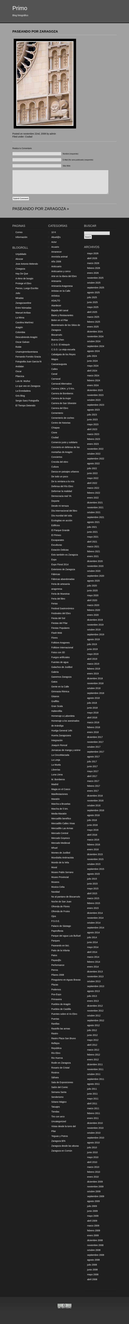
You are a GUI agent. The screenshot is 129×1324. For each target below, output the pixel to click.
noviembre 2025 (95, 278)
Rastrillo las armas (60, 1028)
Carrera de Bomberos (62, 393)
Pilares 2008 (57, 975)
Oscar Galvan (22, 342)
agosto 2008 (93, 1260)
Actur (54, 242)
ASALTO (55, 300)
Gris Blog (20, 395)
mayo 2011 (92, 1098)
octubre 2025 (93, 282)
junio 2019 (92, 649)
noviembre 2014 (95, 918)
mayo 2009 (92, 1216)
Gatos (54, 681)
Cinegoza (20, 268)
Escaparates (57, 540)
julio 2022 (92, 468)
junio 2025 (92, 302)
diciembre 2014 (95, 913)
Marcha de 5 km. (59, 808)
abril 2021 (92, 541)
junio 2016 (92, 825)
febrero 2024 (93, 380)
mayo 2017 (92, 771)
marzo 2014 (93, 957)
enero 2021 (93, 556)
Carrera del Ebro (59, 408)
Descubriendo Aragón (26, 337)
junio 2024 (92, 361)
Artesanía (56, 281)
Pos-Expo (56, 994)
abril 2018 (92, 717)
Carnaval (55, 378)
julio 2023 (92, 414)
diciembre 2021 (95, 502)
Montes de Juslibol (60, 852)
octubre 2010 (93, 1133)
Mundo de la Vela (60, 862)
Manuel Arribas (23, 312)
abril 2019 (92, 659)
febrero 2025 (93, 321)
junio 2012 (92, 1035)
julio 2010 (92, 1147)
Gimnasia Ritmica (60, 691)
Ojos (53, 916)
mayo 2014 (92, 947)
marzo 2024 (93, 375)
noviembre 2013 (95, 976)
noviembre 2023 (95, 395)
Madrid (54, 784)
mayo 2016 (92, 830)
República (56, 1048)
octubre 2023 (93, 400)
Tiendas (55, 1111)
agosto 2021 (93, 522)
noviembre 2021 (95, 507)
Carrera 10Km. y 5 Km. (63, 388)
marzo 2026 (93, 263)
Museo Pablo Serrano (62, 872)
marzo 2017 (93, 781)
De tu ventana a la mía (62, 481)
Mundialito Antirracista (62, 857)
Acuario (55, 247)
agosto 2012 (93, 1025)
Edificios (55, 525)
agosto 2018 (93, 698)
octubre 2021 (93, 512)
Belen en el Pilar (59, 320)
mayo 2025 (92, 307)
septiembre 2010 (95, 1137)
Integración (57, 740)
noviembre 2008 (95, 1245)
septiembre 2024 (95, 346)
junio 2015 (92, 883)
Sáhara (55, 1077)
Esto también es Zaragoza (64, 554)
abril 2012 (92, 1045)
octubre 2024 (93, 341)
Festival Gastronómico (62, 608)
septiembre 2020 (95, 576)
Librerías (55, 769)
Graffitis (55, 701)
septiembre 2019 (95, 634)
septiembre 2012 (95, 1020)
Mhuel (54, 848)
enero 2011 (93, 1118)
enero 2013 (93, 1001)
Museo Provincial (60, 877)
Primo (19, 8)
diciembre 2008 (95, 1240)
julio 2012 (92, 1030)
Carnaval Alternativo (61, 383)
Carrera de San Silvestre (63, 403)
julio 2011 (92, 1089)
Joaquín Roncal (59, 745)
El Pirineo (56, 535)
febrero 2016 (93, 844)
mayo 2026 (92, 253)
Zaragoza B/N (58, 1141)
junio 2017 (92, 766)
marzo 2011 (93, 1108)
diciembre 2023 (95, 390)
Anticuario (56, 266)
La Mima (19, 317)
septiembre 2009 (95, 1196)
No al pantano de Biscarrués (65, 896)
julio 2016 (92, 820)
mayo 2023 (92, 424)
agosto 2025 (93, 292)
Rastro (54, 1033)
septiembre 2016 (95, 810)
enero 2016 (93, 849)
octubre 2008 (93, 1250)
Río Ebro (55, 1053)
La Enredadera (23, 391)
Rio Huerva (57, 1058)
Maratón (55, 799)
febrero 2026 (93, 268)
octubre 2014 (93, 922)
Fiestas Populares (60, 628)
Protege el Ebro (23, 283)
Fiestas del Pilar (59, 623)
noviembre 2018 (95, 683)
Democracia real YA (61, 496)
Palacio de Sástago (61, 926)
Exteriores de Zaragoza (63, 569)
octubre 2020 (93, 571)
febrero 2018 (93, 727)
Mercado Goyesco (60, 838)
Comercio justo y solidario (64, 442)
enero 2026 (93, 273)
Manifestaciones (59, 794)
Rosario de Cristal (60, 1067)
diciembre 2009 (95, 1181)
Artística (55, 295)
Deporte (55, 501)
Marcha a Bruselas (60, 804)
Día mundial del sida (61, 515)
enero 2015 (93, 908)
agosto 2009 (93, 1201)
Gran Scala (57, 706)
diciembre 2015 (95, 854)
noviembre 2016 (95, 800)
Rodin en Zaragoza (61, 1062)
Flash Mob (56, 633)
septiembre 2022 (95, 458)
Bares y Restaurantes (62, 315)
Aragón (19, 327)
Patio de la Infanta (60, 950)
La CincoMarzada (60, 755)
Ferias (54, 603)
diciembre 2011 (95, 1064)
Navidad (55, 891)
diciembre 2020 (95, 561)
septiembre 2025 (95, 287)
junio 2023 (92, 419)
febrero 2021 (93, 551)
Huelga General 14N (61, 730)
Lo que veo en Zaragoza (27, 386)
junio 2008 (92, 1269)
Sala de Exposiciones (62, 1082)
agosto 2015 (93, 874)
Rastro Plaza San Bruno (63, 1038)
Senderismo (57, 1097)
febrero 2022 (93, 492)
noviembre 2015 (95, 859)
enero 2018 (93, 732)
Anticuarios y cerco (61, 271)
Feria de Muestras (60, 593)
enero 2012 (93, 1059)
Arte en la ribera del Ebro (64, 276)
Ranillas (55, 1023)
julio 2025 (92, 297)
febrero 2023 (93, 439)
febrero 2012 (93, 1054)
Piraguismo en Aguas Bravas (66, 979)
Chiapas (55, 427)
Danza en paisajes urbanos (65, 471)
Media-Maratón (59, 813)
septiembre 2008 (95, 1255)
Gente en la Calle (60, 686)
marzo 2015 (93, 898)
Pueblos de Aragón (61, 1004)
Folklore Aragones (60, 642)
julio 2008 (92, 1264)
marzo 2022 (93, 488)
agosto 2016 (93, 815)
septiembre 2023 (95, 405)
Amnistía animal (59, 256)
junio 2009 (92, 1211)
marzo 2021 (93, 546)
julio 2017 (92, 761)
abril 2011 (92, 1103)
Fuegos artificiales (60, 657)
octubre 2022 (93, 453)
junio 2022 (92, 473)
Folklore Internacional (62, 647)
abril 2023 (92, 429)
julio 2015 (92, 878)
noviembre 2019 (95, 624)
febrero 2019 (93, 668)
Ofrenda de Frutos (60, 911)
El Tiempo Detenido (25, 405)
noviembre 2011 (95, 1069)
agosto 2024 (93, 351)
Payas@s (56, 960)
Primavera (56, 999)
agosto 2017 (93, 756)
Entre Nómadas (23, 307)
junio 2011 (92, 1093)
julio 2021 (92, 527)
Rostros (55, 1072)
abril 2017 (92, 776)
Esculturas (56, 545)
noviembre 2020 (95, 566)
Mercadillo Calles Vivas (63, 823)
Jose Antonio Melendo (26, 264)
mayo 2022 (92, 478)
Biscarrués (56, 335)
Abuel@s (56, 237)
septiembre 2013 (95, 986)
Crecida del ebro (59, 462)
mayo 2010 (92, 1157)
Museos (55, 882)
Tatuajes (55, 1106)
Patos (54, 955)
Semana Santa (58, 1092)
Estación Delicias (60, 549)
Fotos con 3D (58, 652)
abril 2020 (92, 600)
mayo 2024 (92, 365)
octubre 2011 (93, 1074)
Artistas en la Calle (60, 291)
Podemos (56, 989)
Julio (17, 293)
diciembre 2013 (95, 971)
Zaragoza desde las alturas (65, 1146)
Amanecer (56, 251)
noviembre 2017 (95, 742)
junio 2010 (92, 1152)
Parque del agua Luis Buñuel (66, 935)
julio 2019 (92, 644)
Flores (54, 637)
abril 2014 (92, 952)
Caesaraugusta (59, 364)
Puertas (55, 1019)
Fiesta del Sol (58, 618)
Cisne (54, 432)
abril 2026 (92, 258)
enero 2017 (93, 791)
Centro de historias (61, 422)
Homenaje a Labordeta (62, 716)
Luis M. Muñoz (22, 381)
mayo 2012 (92, 1040)
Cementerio (57, 413)
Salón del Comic (59, 1087)
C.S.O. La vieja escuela (63, 349)
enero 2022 (93, 497)
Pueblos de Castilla (61, 1009)
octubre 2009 (93, 1191)
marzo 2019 (93, 663)
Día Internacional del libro (64, 510)
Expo (54, 559)
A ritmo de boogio (24, 278)
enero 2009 (93, 1235)
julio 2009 (92, 1206)
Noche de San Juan (61, 901)
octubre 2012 (93, 1015)
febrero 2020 (93, 610)
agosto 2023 (93, 409)
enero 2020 (93, 615)
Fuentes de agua (59, 662)
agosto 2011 (93, 1084)
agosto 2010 (93, 1142)
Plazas (54, 984)
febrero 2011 (93, 1113)
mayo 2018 (92, 712)
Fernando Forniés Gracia (28, 356)
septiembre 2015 (95, 869)
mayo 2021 (92, 536)
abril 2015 (92, 893)
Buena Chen (57, 339)
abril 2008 (92, 1279)
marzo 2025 (93, 317)
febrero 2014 (93, 962)
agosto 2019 (93, 639)
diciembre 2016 (95, 795)
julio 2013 (92, 996)
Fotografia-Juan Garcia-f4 (28, 361)
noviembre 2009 (95, 1186)
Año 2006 (56, 261)
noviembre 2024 (95, 336)
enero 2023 (93, 444)
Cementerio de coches (62, 418)
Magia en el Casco (60, 789)
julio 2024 (92, 356)
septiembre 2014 (95, 927)
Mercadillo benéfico (61, 818)
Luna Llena (57, 774)
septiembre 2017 (95, 751)
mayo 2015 (92, 888)
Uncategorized (58, 1121)
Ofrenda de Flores (60, 906)
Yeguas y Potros (59, 1136)
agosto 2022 (93, 463)
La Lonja (55, 760)
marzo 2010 (93, 1167)
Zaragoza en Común (61, 1150)
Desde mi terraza (60, 506)
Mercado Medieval (60, 843)
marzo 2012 (93, 1049)
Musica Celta (57, 887)
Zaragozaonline (23, 303)
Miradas (19, 298)
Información (21, 237)
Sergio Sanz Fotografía (27, 400)
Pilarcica (19, 376)
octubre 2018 (93, 688)
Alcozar (19, 259)
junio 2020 (92, 590)
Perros (54, 970)
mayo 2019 (92, 654)
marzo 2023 (93, 434)
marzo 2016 (93, 839)
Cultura (55, 466)
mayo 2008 (92, 1274)
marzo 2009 (93, 1225)
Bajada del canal (59, 310)
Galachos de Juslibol (61, 667)
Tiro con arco (57, 1116)
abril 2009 (92, 1220)
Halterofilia (56, 711)
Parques (55, 940)
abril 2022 (92, 483)
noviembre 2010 (95, 1128)
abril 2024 (92, 370)
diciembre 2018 (95, 678)
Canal (54, 374)
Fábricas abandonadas (62, 579)
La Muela (56, 764)
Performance (57, 965)
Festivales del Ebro (61, 613)
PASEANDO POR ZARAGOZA (35, 31)
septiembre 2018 (95, 693)
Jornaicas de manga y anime (65, 750)
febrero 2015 (93, 903)
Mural (54, 867)
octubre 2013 (93, 981)
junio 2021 (92, 532)
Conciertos (56, 457)
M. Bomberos (58, 779)
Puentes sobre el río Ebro (64, 1014)
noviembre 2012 (95, 1010)
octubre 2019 (93, 629)
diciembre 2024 (95, 331)
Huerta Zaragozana (61, 735)
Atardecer (56, 305)
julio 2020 (92, 585)
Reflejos (55, 1043)
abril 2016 (92, 834)
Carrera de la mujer (61, 398)
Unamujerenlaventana (26, 351)
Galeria (55, 672)
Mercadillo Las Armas (62, 828)
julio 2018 (92, 703)
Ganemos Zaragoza (61, 677)
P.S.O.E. (55, 921)
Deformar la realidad (61, 491)
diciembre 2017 (95, 737)
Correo (18, 232)
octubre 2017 (93, 747)
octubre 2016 (93, 805)
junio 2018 (92, 707)
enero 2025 (93, 326)
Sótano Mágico (58, 1102)
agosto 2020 (93, 580)
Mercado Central (59, 833)
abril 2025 (92, 312)
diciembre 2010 (95, 1123)
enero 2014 (93, 966)
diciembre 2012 (95, 1005)
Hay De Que (21, 273)
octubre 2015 (93, 864)
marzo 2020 (93, 605)
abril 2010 (92, 1162)
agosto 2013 (93, 991)
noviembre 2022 (95, 449)
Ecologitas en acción (61, 520)
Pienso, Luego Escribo (26, 288)
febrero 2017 (93, 786)
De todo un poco (59, 476)
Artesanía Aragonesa (62, 286)
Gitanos (55, 696)
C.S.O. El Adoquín (60, 344)
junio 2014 (92, 942)
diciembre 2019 (95, 620)
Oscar (18, 371)
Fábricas (55, 574)
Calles (54, 369)
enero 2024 (93, 385)
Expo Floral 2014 (60, 564)
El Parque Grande (60, 530)
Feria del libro (58, 598)
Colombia (20, 332)
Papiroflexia (57, 931)
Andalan (19, 366)
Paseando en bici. (60, 945)
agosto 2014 (93, 932)
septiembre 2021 (95, 517)
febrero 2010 (93, 1172)
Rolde (18, 347)
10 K (53, 232)
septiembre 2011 (95, 1079)
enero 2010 (93, 1176)
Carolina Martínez (24, 322)
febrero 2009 (93, 1230)
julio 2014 (92, 937)
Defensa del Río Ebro (62, 486)
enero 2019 (93, 673)
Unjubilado (20, 254)
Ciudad (28, 136)
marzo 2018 (93, 722)
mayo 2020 (92, 595)
